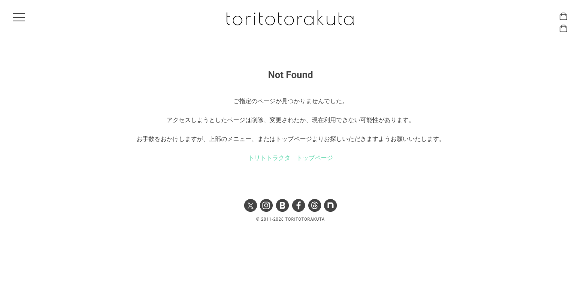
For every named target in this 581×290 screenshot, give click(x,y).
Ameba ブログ (282, 205)
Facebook (298, 205)
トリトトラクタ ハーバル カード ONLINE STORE (563, 16)
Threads (314, 205)
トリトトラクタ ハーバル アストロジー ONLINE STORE (563, 28)
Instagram (266, 205)
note (330, 205)
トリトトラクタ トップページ (290, 158)
